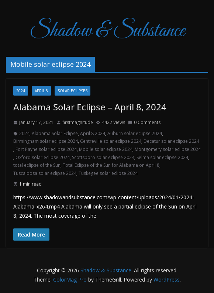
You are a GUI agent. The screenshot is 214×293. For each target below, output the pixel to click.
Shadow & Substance (107, 31)
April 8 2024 (92, 133)
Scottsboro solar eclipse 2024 (103, 157)
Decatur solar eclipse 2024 (171, 141)
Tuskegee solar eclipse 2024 (108, 173)
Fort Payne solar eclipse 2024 (46, 149)
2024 (20, 90)
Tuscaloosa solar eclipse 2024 (44, 173)
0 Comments (144, 122)
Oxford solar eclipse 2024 (42, 157)
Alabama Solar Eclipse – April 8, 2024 (89, 107)
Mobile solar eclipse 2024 (105, 149)
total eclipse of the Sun (37, 165)
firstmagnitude (77, 122)
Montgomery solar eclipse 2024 (168, 149)
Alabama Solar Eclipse (55, 133)
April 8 (41, 90)
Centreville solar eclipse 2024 (110, 141)
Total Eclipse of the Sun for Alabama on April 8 (111, 165)
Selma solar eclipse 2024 (162, 157)
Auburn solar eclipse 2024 (134, 133)
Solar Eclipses (72, 90)
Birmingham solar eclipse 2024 (45, 141)
